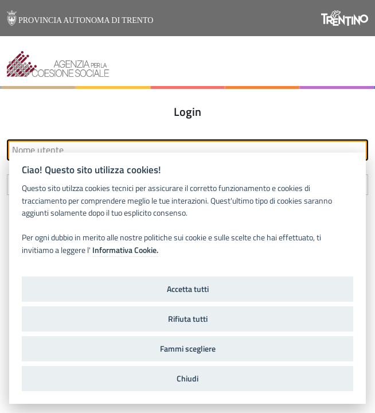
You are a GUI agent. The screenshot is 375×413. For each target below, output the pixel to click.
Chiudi (187, 378)
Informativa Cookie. (125, 250)
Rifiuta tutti (188, 319)
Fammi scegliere (188, 348)
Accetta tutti (188, 289)
